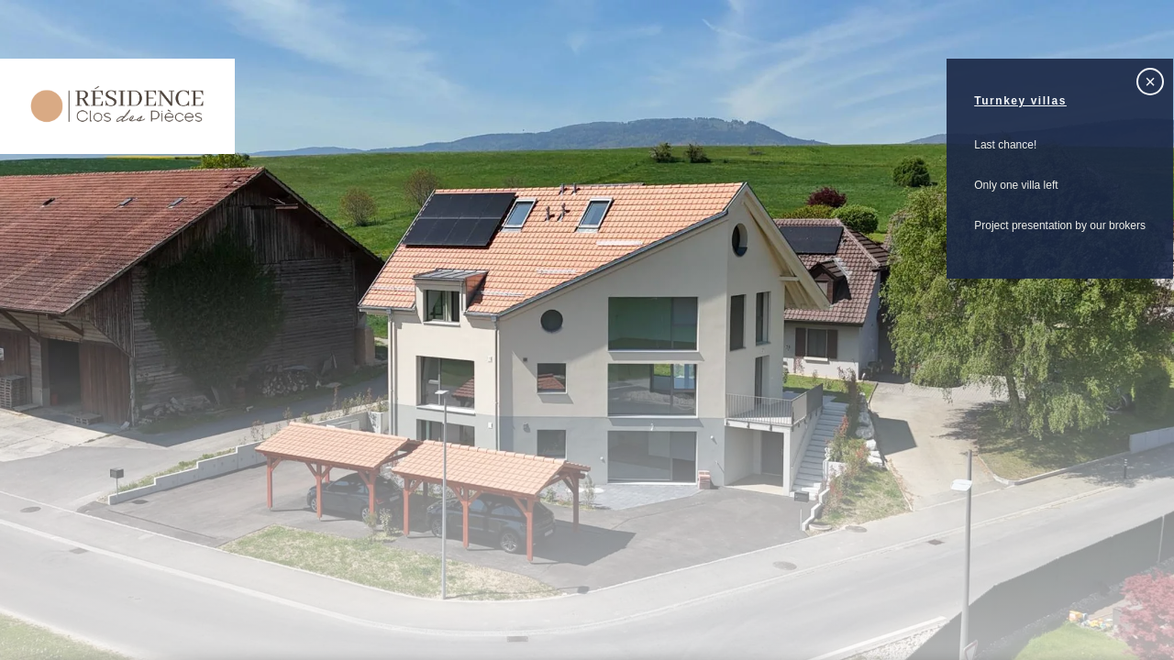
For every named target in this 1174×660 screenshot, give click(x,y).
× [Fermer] (1150, 82)
